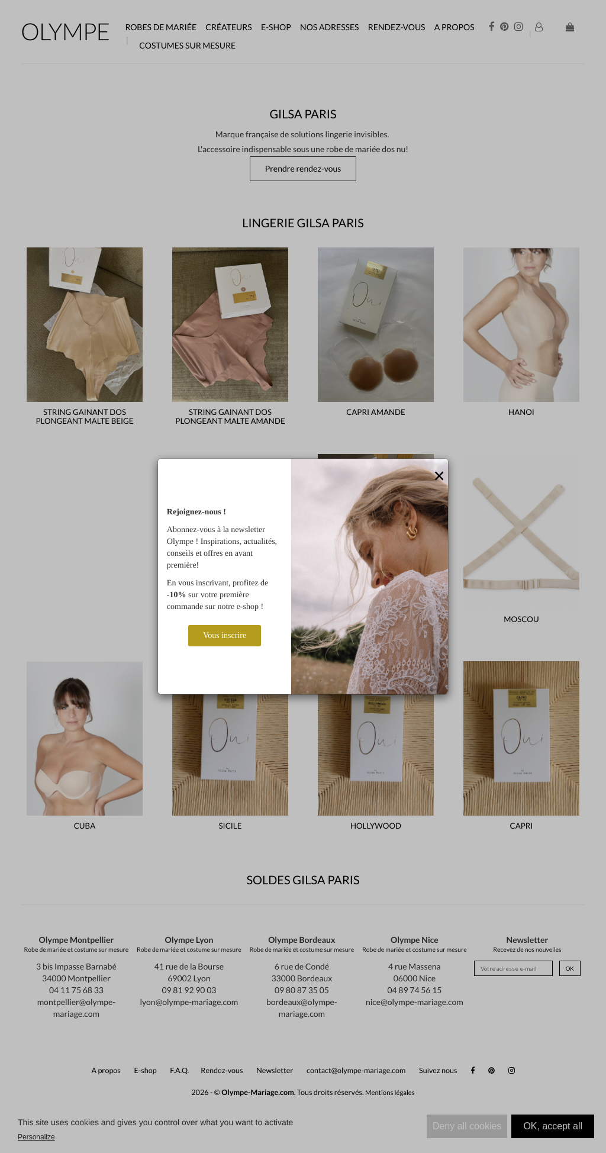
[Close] (439, 476)
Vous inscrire (224, 635)
